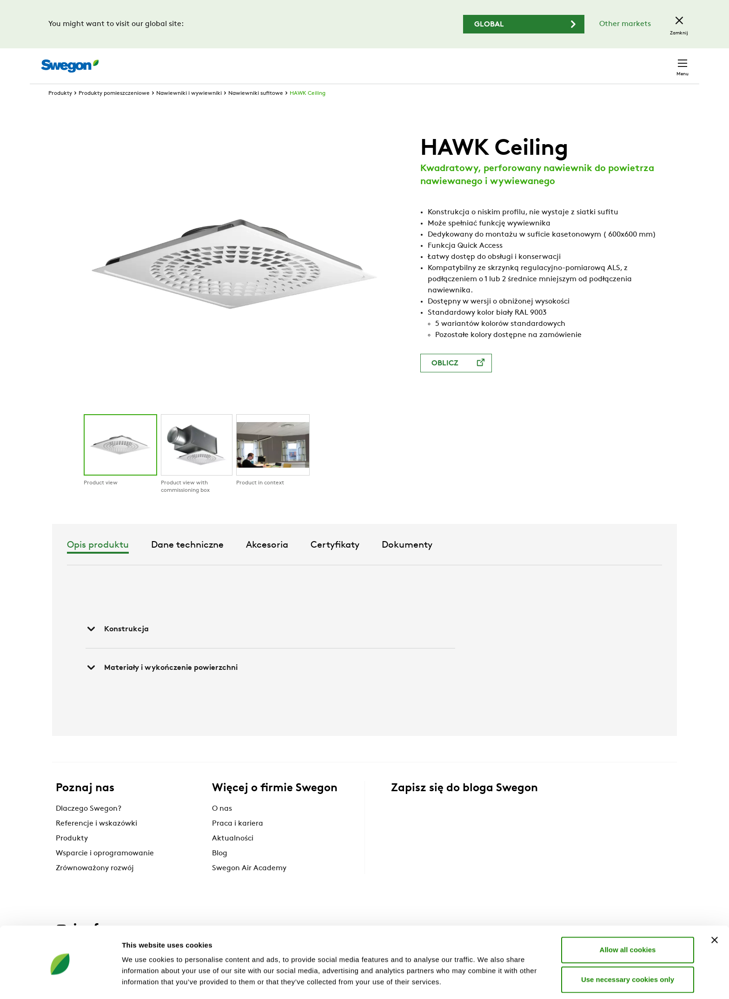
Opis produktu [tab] (213, 562)
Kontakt (666, 61)
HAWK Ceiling (307, 110)
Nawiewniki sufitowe (255, 110)
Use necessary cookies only (627, 948)
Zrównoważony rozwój (95, 885)
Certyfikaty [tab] (449, 562)
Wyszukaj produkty (430, 60)
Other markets (625, 24)
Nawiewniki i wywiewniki (189, 110)
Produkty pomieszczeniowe (114, 110)
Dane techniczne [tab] (302, 562)
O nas (222, 826)
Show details (488, 981)
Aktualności (232, 856)
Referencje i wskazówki (96, 841)
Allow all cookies (628, 918)
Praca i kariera (237, 841)
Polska (622, 61)
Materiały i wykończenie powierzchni (162, 684)
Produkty (60, 110)
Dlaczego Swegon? (88, 826)
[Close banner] (714, 909)
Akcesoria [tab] (382, 562)
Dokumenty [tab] (522, 562)
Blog (219, 870)
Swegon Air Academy (249, 885)
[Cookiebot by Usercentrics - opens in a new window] (60, 981)
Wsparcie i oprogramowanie (105, 870)
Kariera (583, 61)
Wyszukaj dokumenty (519, 61)
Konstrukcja (117, 646)
